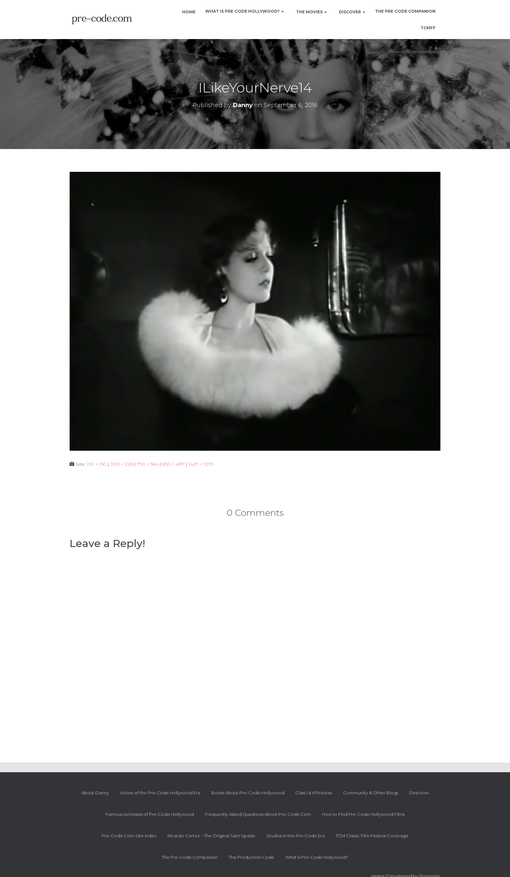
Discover (351, 11)
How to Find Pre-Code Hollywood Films (363, 814)
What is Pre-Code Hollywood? (244, 11)
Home (188, 11)
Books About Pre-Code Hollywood (247, 792)
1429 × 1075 (201, 464)
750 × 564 (147, 464)
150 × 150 (96, 464)
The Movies (311, 11)
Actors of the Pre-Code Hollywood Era (160, 792)
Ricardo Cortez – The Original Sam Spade (211, 835)
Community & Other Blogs (370, 792)
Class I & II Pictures (313, 792)
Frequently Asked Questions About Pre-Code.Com (258, 814)
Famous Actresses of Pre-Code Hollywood (150, 814)
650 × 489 (173, 464)
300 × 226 (122, 464)
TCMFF (428, 27)
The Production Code (251, 857)
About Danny (95, 792)
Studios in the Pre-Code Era (295, 835)
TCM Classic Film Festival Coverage (372, 835)
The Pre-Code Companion (405, 11)
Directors (419, 792)
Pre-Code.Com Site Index (129, 835)
